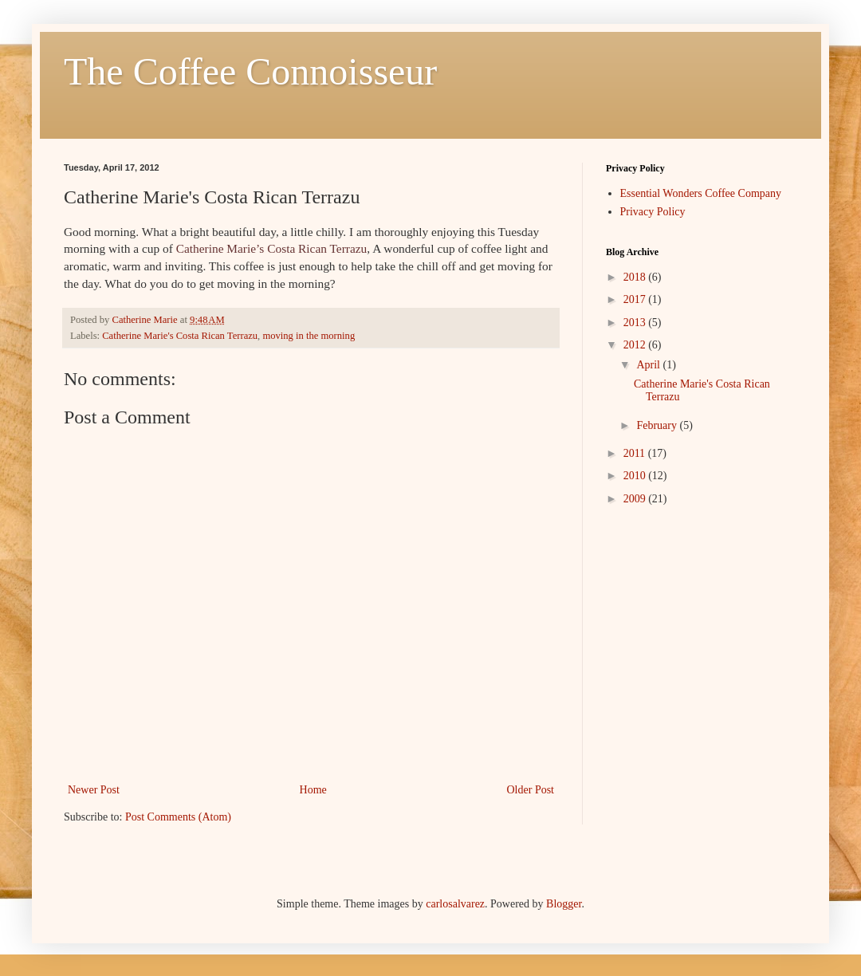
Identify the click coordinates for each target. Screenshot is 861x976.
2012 (636, 345)
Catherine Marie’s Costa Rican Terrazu (272, 248)
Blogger (563, 904)
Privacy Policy (653, 212)
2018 (636, 277)
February (657, 425)
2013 (636, 323)
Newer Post (94, 790)
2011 (635, 453)
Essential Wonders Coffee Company (701, 193)
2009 (636, 499)
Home (313, 790)
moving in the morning (308, 335)
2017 (636, 299)
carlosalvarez (455, 904)
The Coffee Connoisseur (250, 71)
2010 (636, 476)
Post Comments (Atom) (178, 817)
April (649, 365)
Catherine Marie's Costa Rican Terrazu (180, 335)
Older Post (531, 790)
